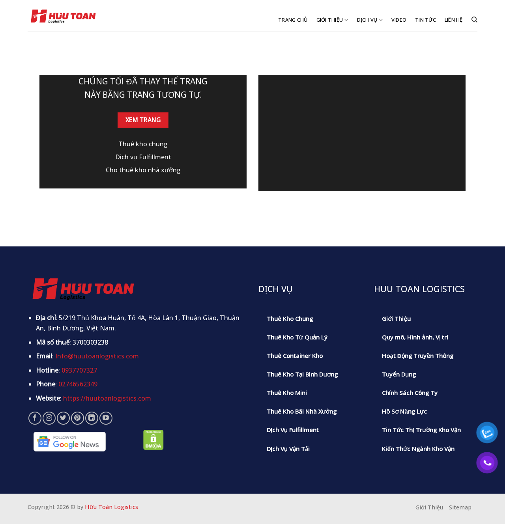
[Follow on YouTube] (105, 418)
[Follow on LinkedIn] (91, 418)
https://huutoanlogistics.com (107, 398)
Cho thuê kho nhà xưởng (143, 170)
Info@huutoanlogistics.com (97, 356)
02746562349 (77, 384)
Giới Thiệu (332, 20)
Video (398, 19)
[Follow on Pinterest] (77, 418)
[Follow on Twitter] (63, 418)
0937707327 (79, 370)
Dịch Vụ (370, 20)
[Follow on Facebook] (34, 418)
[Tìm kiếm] (474, 19)
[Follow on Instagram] (49, 418)
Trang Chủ (292, 19)
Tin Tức (425, 19)
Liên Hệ (454, 19)
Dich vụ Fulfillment (143, 157)
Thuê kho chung (143, 144)
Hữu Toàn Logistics (111, 507)
